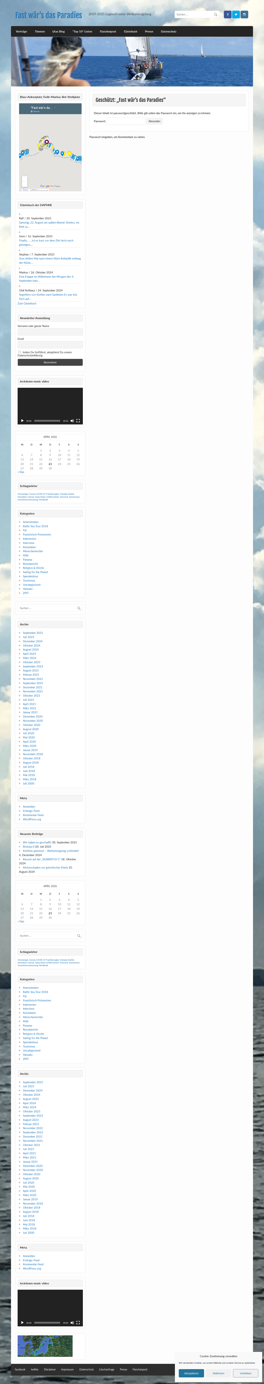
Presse (149, 31)
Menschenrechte (33, 551)
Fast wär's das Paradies (48, 15)
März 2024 (29, 658)
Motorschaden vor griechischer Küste (45, 867)
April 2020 (29, 741)
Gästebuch (130, 31)
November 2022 (33, 678)
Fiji (25, 530)
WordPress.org (32, 819)
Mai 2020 (29, 737)
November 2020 (33, 720)
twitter (34, 1369)
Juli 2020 (28, 733)
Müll (25, 555)
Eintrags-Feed (31, 810)
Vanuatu (27, 588)
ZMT (26, 593)
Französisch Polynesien (37, 534)
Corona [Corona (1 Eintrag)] (32, 494)
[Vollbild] (78, 421)
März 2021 (29, 708)
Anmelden (29, 806)
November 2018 (33, 754)
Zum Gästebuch (27, 303)
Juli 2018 (28, 766)
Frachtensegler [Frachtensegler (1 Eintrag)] (52, 494)
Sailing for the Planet (35, 572)
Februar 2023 (31, 674)
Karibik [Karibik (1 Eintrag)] (71, 494)
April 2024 (29, 653)
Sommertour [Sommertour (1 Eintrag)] (74, 497)
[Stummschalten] (72, 421)
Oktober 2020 (31, 724)
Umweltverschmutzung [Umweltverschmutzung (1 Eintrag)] (28, 499)
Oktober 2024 (31, 645)
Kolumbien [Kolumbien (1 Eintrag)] (22, 497)
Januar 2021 (30, 712)
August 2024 (31, 649)
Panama (27, 559)
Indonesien (29, 538)
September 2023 (33, 666)
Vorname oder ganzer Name (33, 326)
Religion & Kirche (33, 567)
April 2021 (29, 704)
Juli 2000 (28, 783)
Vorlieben (246, 1373)
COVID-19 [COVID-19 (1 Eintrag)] (40, 494)
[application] (50, 406)
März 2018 (29, 779)
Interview (28, 542)
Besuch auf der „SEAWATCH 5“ (41, 859)
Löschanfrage (106, 1369)
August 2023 (31, 670)
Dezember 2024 (33, 641)
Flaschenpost (108, 31)
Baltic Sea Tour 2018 (35, 526)
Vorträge (21, 31)
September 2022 (33, 683)
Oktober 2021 (31, 695)
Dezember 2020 (33, 716)
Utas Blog (58, 31)
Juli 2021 (28, 699)
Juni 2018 (29, 771)
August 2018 (31, 762)
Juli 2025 (28, 637)
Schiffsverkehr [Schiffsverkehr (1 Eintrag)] (52, 497)
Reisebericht (30, 563)
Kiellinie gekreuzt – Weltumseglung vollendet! (51, 850)
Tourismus (29, 580)
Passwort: (119, 121)
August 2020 (31, 729)
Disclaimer (50, 1369)
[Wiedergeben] (22, 421)
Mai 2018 (29, 775)
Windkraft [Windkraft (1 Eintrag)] (43, 499)
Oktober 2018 (31, 758)
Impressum (67, 1369)
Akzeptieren (191, 1373)
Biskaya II (28, 846)
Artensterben (30, 522)
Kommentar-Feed (33, 815)
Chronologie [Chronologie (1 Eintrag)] (23, 494)
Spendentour (30, 576)
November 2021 (33, 691)
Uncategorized (31, 584)
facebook (20, 1369)
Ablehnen (218, 1373)
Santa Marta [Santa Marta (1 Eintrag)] (40, 497)
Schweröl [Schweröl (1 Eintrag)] (64, 497)
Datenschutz (168, 31)
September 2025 (33, 632)
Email (21, 338)
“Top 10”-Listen (82, 31)
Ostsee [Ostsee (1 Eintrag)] (31, 497)
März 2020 (29, 745)
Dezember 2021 (33, 687)
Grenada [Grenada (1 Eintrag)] (63, 494)
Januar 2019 (30, 750)
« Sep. (21, 471)
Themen (40, 31)
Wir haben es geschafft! (37, 842)
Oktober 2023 (31, 662)
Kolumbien (29, 547)
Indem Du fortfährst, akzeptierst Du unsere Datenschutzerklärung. (45, 354)
